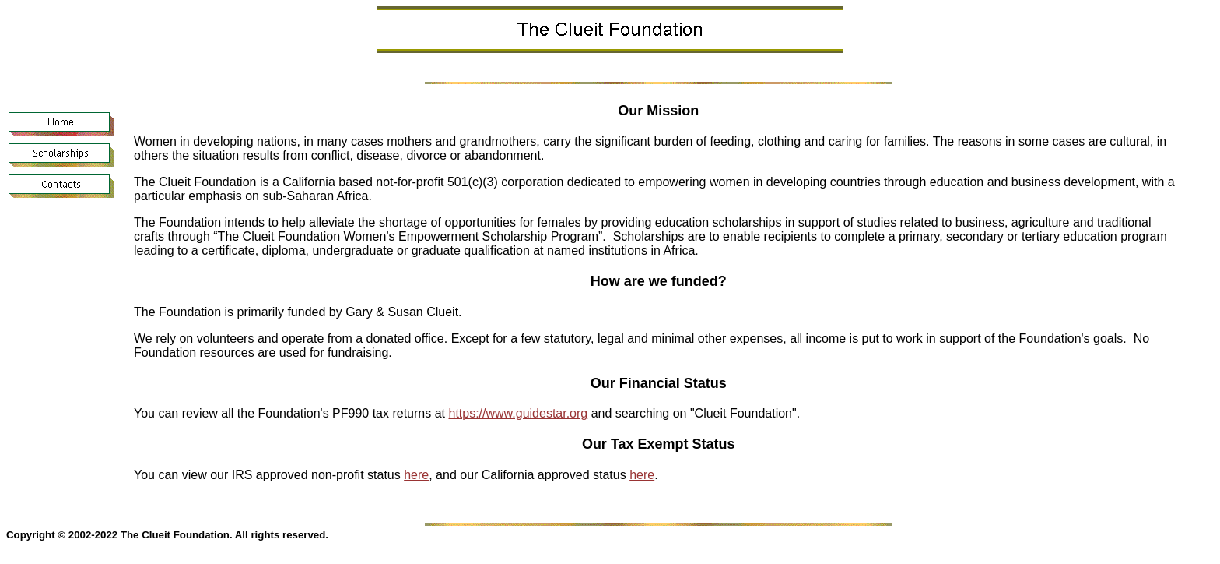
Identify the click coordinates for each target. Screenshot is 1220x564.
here (416, 474)
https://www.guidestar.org (517, 413)
